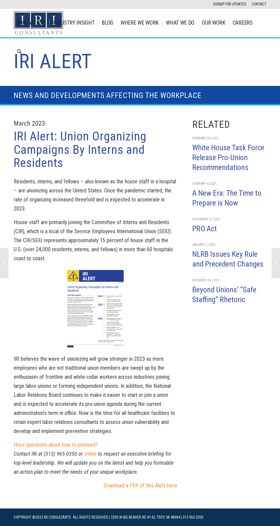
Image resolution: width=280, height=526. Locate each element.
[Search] (19, 51)
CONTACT (259, 4)
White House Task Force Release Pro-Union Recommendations (228, 157)
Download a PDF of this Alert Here (140, 485)
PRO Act (204, 228)
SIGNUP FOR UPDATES (229, 4)
